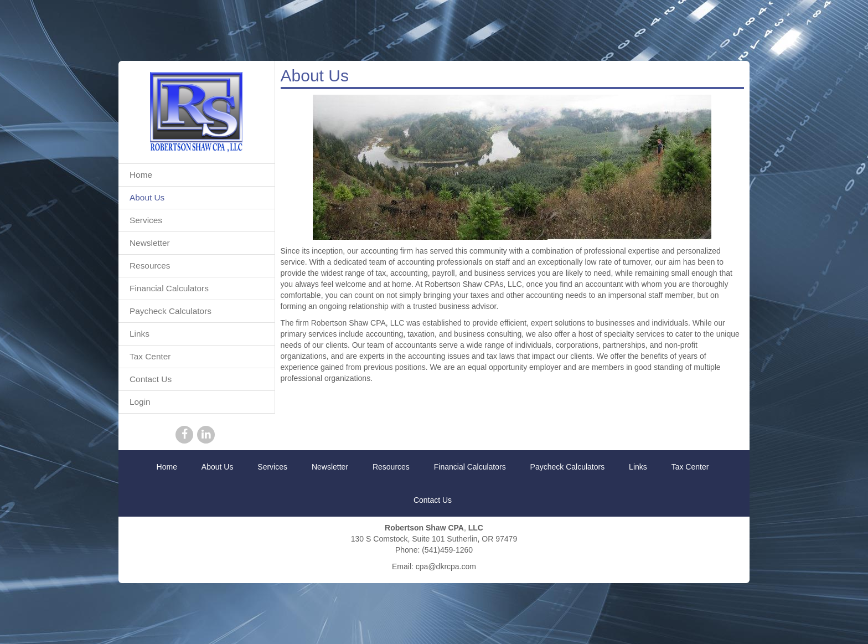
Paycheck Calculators (170, 311)
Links (139, 333)
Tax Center (150, 356)
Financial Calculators (169, 288)
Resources (150, 265)
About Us (147, 197)
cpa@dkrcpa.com (446, 566)
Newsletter (150, 243)
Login (140, 401)
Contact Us (151, 379)
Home (141, 174)
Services (146, 220)
